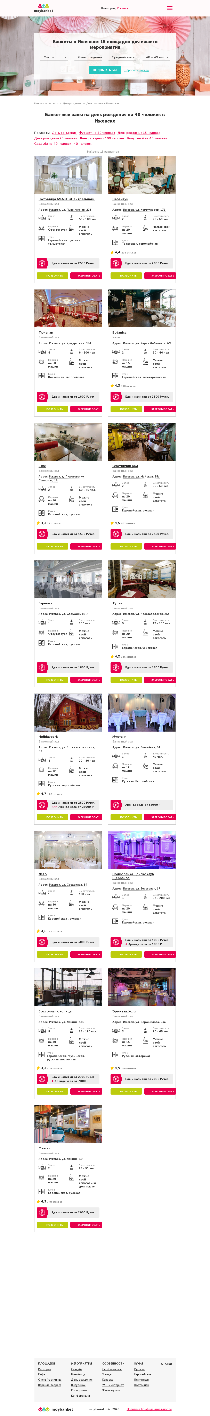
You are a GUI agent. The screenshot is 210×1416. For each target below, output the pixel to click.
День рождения (72, 103)
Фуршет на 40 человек (97, 133)
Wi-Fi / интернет (113, 1385)
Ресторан (44, 1369)
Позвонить (54, 275)
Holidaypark (48, 737)
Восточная (141, 1385)
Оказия (44, 1148)
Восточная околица (55, 1011)
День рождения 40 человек (102, 103)
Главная (39, 103)
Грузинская (141, 1379)
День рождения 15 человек (139, 133)
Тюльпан (46, 332)
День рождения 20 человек (55, 138)
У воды (107, 1374)
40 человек (82, 144)
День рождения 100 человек (102, 138)
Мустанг (119, 737)
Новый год (78, 1374)
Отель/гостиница (50, 1379)
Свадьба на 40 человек (52, 144)
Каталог (53, 103)
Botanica (119, 332)
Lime (42, 466)
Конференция (80, 1395)
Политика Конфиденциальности (149, 1409)
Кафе (41, 1374)
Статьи (166, 1363)
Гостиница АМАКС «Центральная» (67, 199)
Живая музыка (111, 1390)
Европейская (142, 1374)
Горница (45, 603)
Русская (139, 1369)
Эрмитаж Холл (124, 1011)
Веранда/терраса (49, 1385)
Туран (117, 603)
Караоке (107, 1379)
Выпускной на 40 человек (147, 138)
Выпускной (78, 1385)
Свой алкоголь (112, 1369)
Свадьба (76, 1369)
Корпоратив (79, 1390)
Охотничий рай (125, 466)
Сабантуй (120, 199)
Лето (43, 874)
